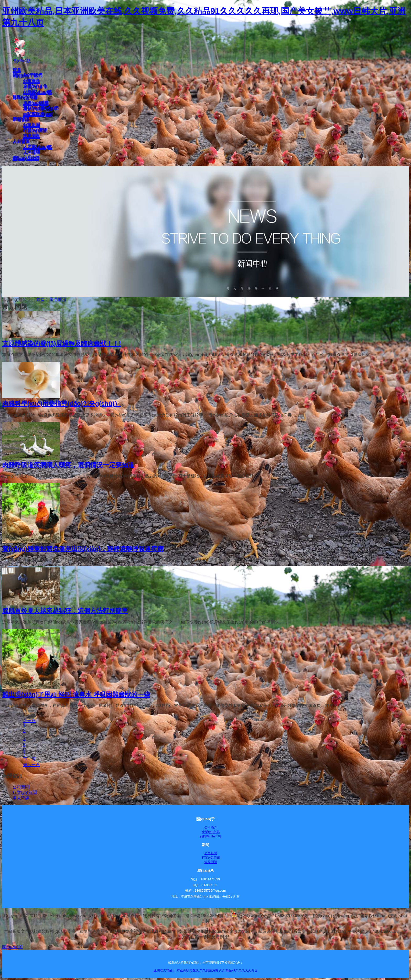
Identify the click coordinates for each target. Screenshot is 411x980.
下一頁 (29, 759)
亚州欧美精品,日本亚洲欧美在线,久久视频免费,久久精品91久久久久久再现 (205, 970)
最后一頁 (31, 764)
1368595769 (209, 885)
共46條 (29, 715)
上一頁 (29, 720)
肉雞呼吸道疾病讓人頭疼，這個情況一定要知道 (68, 464)
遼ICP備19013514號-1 (206, 915)
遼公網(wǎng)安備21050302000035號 (269, 915)
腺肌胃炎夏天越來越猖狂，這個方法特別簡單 (65, 610)
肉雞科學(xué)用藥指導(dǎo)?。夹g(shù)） (61, 403)
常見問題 (58, 299)
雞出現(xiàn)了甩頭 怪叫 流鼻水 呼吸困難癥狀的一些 (76, 694)
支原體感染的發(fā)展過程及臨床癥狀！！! (61, 343)
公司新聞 (21, 787)
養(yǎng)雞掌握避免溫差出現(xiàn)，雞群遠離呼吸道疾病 (83, 548)
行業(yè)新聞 (25, 792)
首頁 (40, 299)
